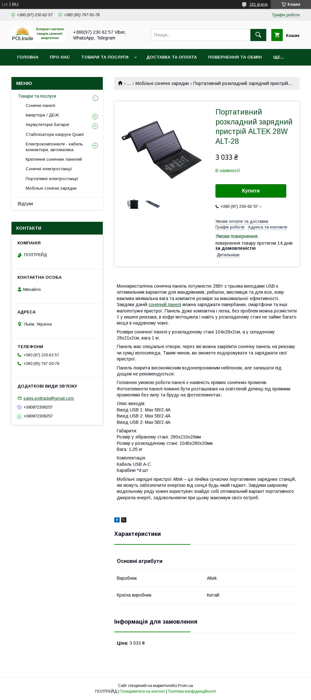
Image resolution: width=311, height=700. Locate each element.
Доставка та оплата (171, 57)
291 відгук (258, 4)
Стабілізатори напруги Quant (54, 134)
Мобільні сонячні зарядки (162, 83)
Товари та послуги (105, 57)
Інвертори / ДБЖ (42, 115)
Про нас (60, 57)
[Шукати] (258, 35)
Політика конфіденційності (192, 691)
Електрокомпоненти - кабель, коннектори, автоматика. (55, 147)
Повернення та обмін (235, 57)
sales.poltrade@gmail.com (48, 398)
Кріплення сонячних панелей (54, 159)
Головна (27, 57)
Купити (251, 190)
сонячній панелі (165, 304)
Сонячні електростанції (49, 168)
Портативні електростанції (52, 178)
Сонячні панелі (40, 105)
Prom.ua (185, 685)
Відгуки (25, 203)
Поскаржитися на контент (142, 691)
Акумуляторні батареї (47, 124)
